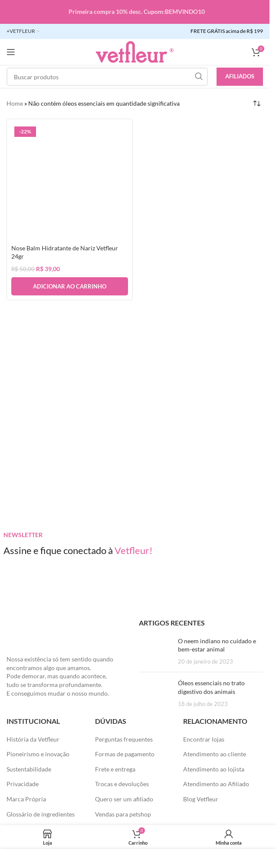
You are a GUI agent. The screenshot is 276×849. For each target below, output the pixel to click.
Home (15, 103)
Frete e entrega (115, 769)
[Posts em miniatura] (155, 651)
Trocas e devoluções (122, 783)
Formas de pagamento (124, 754)
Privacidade (23, 783)
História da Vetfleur (33, 739)
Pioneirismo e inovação (38, 754)
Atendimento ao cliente (214, 754)
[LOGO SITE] (135, 51)
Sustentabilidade (29, 769)
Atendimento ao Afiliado (216, 783)
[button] (69, 286)
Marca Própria (26, 799)
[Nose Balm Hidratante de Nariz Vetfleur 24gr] (69, 181)
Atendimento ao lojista (213, 769)
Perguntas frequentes (124, 739)
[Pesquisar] (107, 77)
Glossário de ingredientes (41, 814)
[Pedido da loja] (256, 103)
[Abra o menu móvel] (11, 52)
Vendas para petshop (123, 814)
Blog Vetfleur (200, 799)
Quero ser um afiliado (124, 799)
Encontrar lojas (203, 739)
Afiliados (239, 76)
